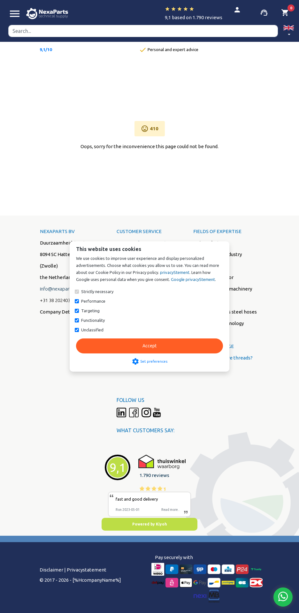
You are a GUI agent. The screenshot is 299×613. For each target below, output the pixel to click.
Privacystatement (86, 569)
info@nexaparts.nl (59, 288)
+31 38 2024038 (56, 300)
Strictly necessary (97, 291)
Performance (93, 301)
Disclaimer (51, 569)
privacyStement (174, 272)
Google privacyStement (193, 279)
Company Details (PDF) (65, 311)
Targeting (90, 310)
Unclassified (92, 330)
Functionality (93, 320)
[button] (288, 31)
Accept (149, 345)
